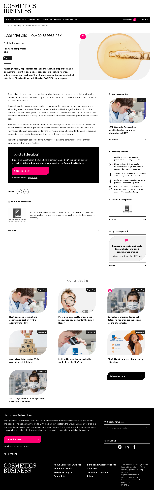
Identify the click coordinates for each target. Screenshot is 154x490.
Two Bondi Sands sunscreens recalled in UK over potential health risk (130, 174)
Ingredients (91, 332)
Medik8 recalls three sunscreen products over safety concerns (127, 158)
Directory (68, 20)
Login (143, 20)
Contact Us (59, 476)
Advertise (92, 468)
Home (8, 20)
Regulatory (8, 58)
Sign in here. (32, 178)
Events (57, 20)
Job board (47, 20)
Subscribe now (21, 171)
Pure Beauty (34, 20)
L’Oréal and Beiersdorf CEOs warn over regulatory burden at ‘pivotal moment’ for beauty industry (128, 189)
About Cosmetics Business (67, 465)
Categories (19, 20)
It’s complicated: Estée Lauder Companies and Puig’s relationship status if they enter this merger (128, 166)
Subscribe (129, 20)
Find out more (10, 454)
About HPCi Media (63, 468)
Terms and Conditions (98, 472)
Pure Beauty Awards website (101, 465)
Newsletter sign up (63, 472)
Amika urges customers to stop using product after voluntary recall (129, 181)
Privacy (91, 476)
